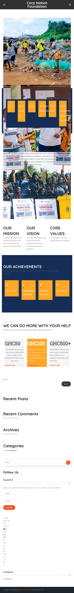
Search (5, 379)
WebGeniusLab (26, 590)
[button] (70, 4)
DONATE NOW (10, 365)
